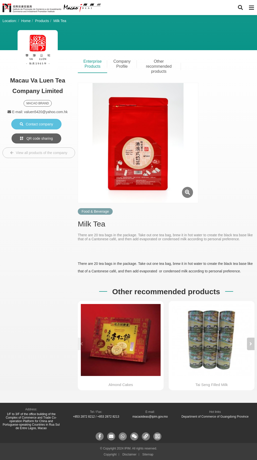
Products (42, 21)
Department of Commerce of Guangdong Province (214, 416)
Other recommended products (159, 66)
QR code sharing (36, 138)
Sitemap (147, 454)
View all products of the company (38, 153)
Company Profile (122, 63)
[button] (250, 344)
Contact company (36, 124)
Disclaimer (129, 454)
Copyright (110, 454)
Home (26, 21)
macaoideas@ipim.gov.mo (150, 416)
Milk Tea (59, 21)
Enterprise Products (92, 63)
